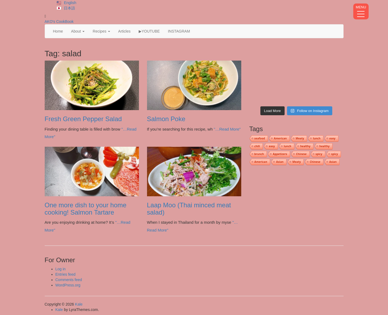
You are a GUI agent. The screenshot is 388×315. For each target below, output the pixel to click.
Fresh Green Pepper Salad (83, 118)
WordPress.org (68, 285)
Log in (60, 269)
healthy (305, 146)
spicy (319, 154)
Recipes (101, 31)
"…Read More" (227, 129)
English (70, 3)
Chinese (301, 154)
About (78, 31)
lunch (316, 138)
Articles (124, 31)
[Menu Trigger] (361, 11)
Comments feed (68, 280)
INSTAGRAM (179, 31)
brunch (259, 154)
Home (58, 31)
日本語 (69, 8)
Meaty (300, 138)
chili (257, 146)
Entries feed (65, 274)
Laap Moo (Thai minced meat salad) (189, 208)
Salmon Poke (166, 118)
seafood (259, 138)
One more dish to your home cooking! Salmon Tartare (86, 208)
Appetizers (280, 154)
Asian (280, 162)
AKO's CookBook (59, 21)
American (280, 138)
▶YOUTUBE (149, 31)
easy (332, 138)
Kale (79, 304)
